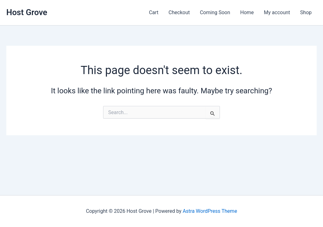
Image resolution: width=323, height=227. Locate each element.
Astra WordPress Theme (210, 211)
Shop (306, 12)
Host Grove (26, 12)
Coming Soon (215, 12)
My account (277, 12)
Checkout (179, 12)
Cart (153, 12)
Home (247, 12)
